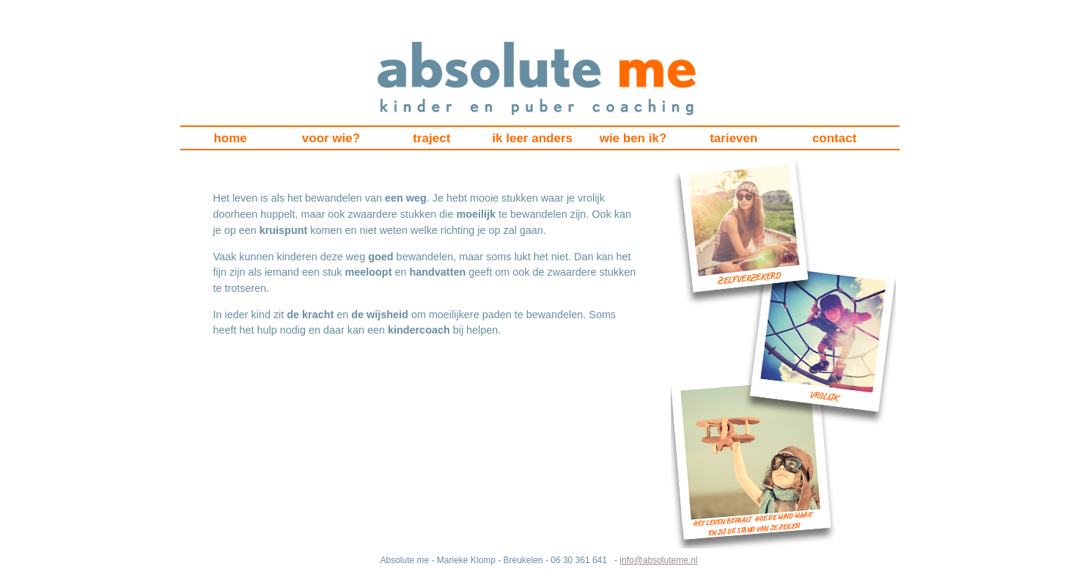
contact (834, 138)
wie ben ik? (633, 138)
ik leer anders (532, 138)
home (229, 138)
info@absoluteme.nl (658, 560)
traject (431, 138)
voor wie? (331, 138)
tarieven (733, 138)
